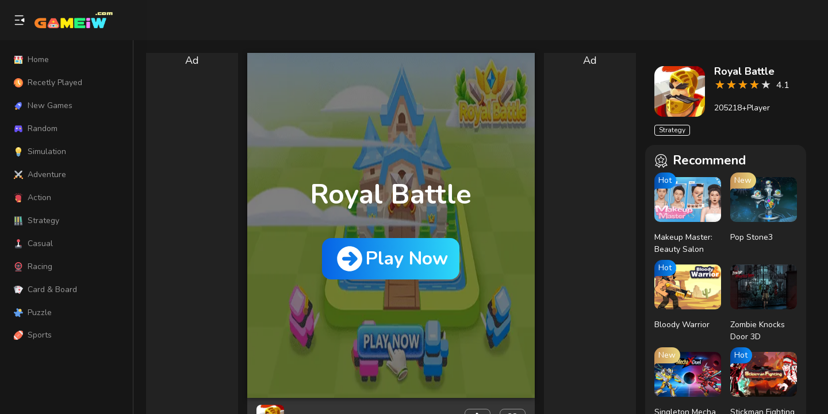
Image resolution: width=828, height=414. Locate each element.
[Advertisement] (192, 240)
